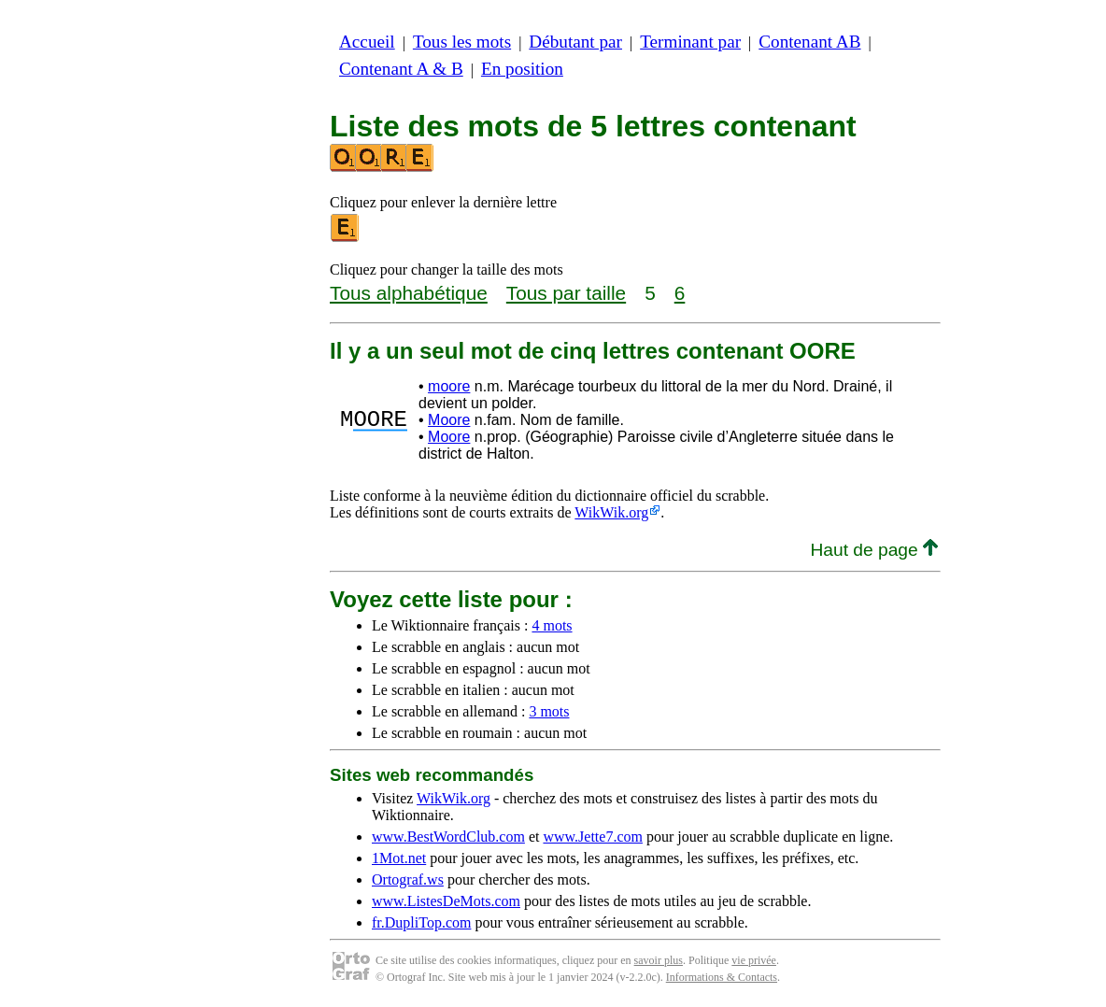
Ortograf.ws (408, 879)
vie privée (753, 960)
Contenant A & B (401, 68)
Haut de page (874, 550)
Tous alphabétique (409, 293)
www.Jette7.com (593, 836)
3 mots (549, 711)
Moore (449, 420)
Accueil (367, 41)
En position (522, 68)
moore (449, 386)
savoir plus (658, 960)
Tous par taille (566, 293)
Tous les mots (462, 41)
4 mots (552, 625)
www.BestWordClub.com (448, 836)
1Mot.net (399, 858)
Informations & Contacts (721, 977)
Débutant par (575, 41)
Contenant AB (809, 41)
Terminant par (690, 41)
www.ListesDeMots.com (446, 901)
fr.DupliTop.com (421, 922)
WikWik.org (611, 512)
